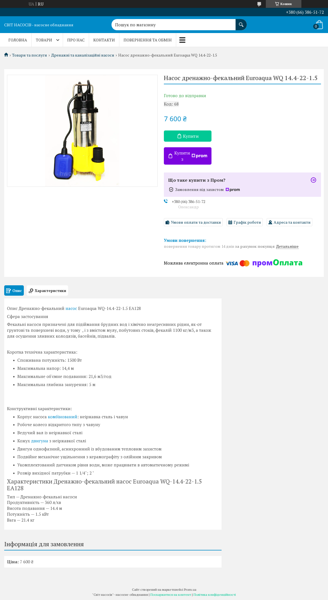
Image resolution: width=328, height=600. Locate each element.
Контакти (104, 40)
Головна (17, 40)
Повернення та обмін (148, 40)
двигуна (39, 440)
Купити (191, 136)
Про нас (76, 40)
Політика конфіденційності (215, 594)
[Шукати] (241, 21)
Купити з (190, 156)
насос (71, 308)
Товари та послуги (29, 55)
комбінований (62, 416)
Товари (44, 40)
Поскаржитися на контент (170, 594)
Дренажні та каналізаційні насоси (82, 55)
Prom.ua (190, 589)
